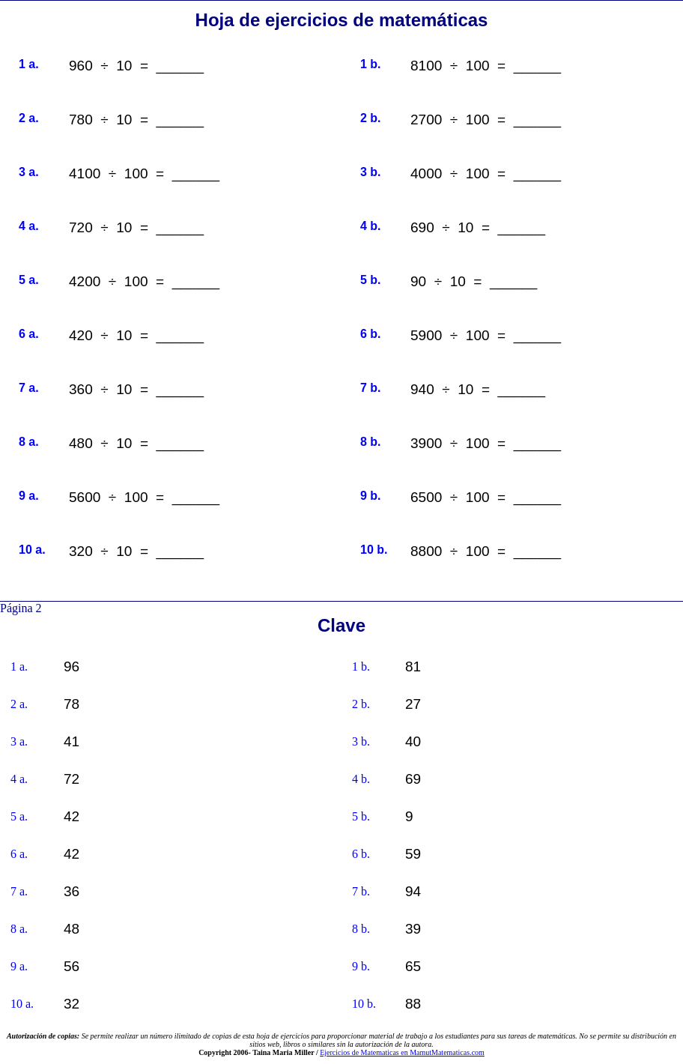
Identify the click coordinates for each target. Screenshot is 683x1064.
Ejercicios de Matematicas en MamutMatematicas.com (402, 1052)
